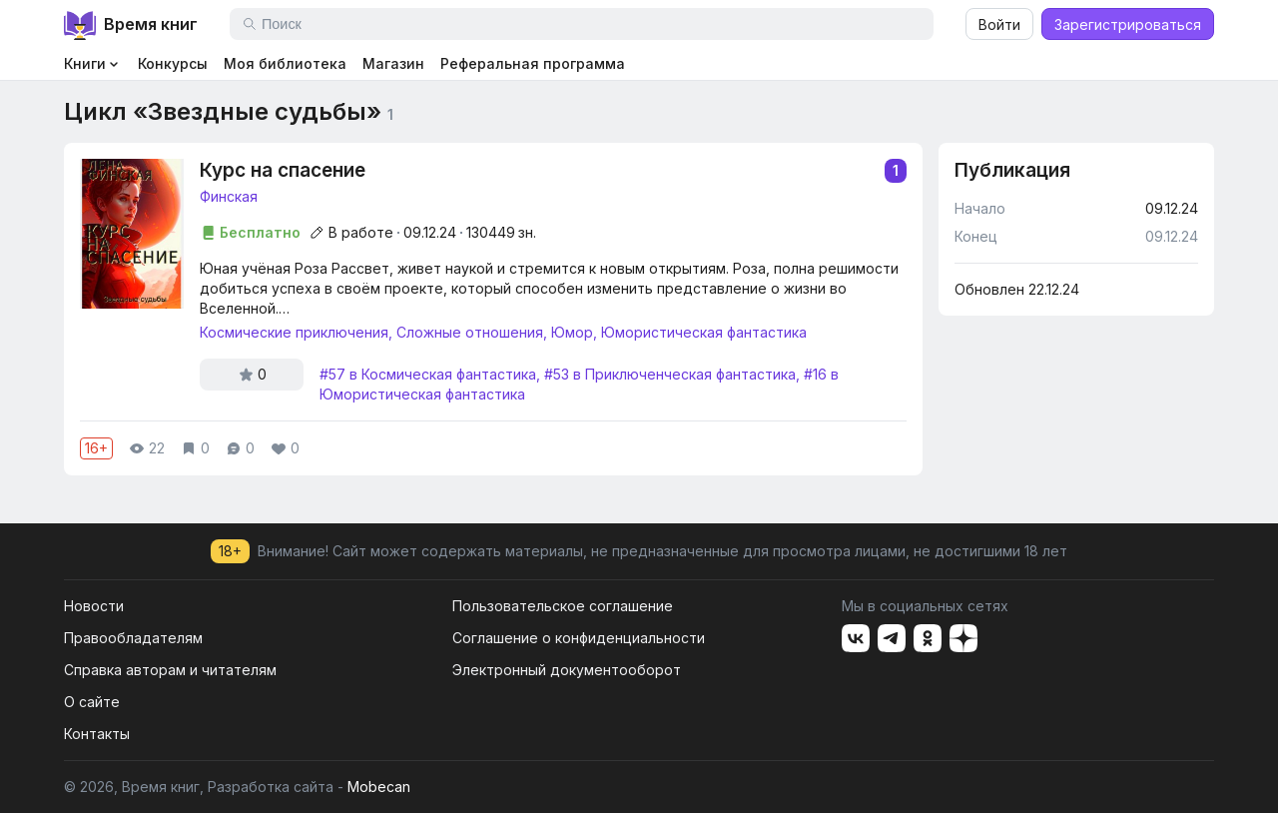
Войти (999, 24)
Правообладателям (133, 637)
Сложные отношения (469, 332)
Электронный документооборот (566, 669)
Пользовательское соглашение (562, 605)
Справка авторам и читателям (170, 669)
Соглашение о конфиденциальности (578, 637)
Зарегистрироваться (1127, 24)
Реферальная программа (532, 63)
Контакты (97, 733)
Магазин (393, 63)
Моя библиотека (285, 63)
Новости (94, 605)
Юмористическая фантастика (704, 332)
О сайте (92, 701)
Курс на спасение (553, 171)
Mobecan (378, 786)
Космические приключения (294, 332)
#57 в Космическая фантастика (428, 374)
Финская (229, 196)
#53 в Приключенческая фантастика (670, 374)
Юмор (572, 332)
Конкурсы (173, 63)
